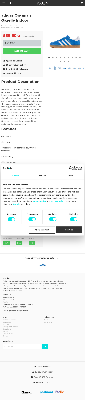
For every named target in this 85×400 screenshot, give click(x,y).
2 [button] (53, 57)
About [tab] (70, 176)
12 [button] (68, 61)
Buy (7, 243)
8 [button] (76, 57)
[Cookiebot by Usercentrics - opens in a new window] (70, 168)
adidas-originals (39, 17)
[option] (65, 36)
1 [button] (49, 57)
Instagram (48, 322)
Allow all (69, 230)
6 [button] (68, 57)
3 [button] (56, 57)
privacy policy (58, 201)
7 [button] (72, 57)
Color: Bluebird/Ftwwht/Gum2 (12, 27)
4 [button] (60, 57)
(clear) (58, 258)
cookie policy (39, 201)
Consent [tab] (15, 176)
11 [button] (64, 61)
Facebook (47, 320)
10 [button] (60, 61)
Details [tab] (42, 176)
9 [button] (80, 57)
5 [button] (64, 57)
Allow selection (42, 230)
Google (16, 204)
